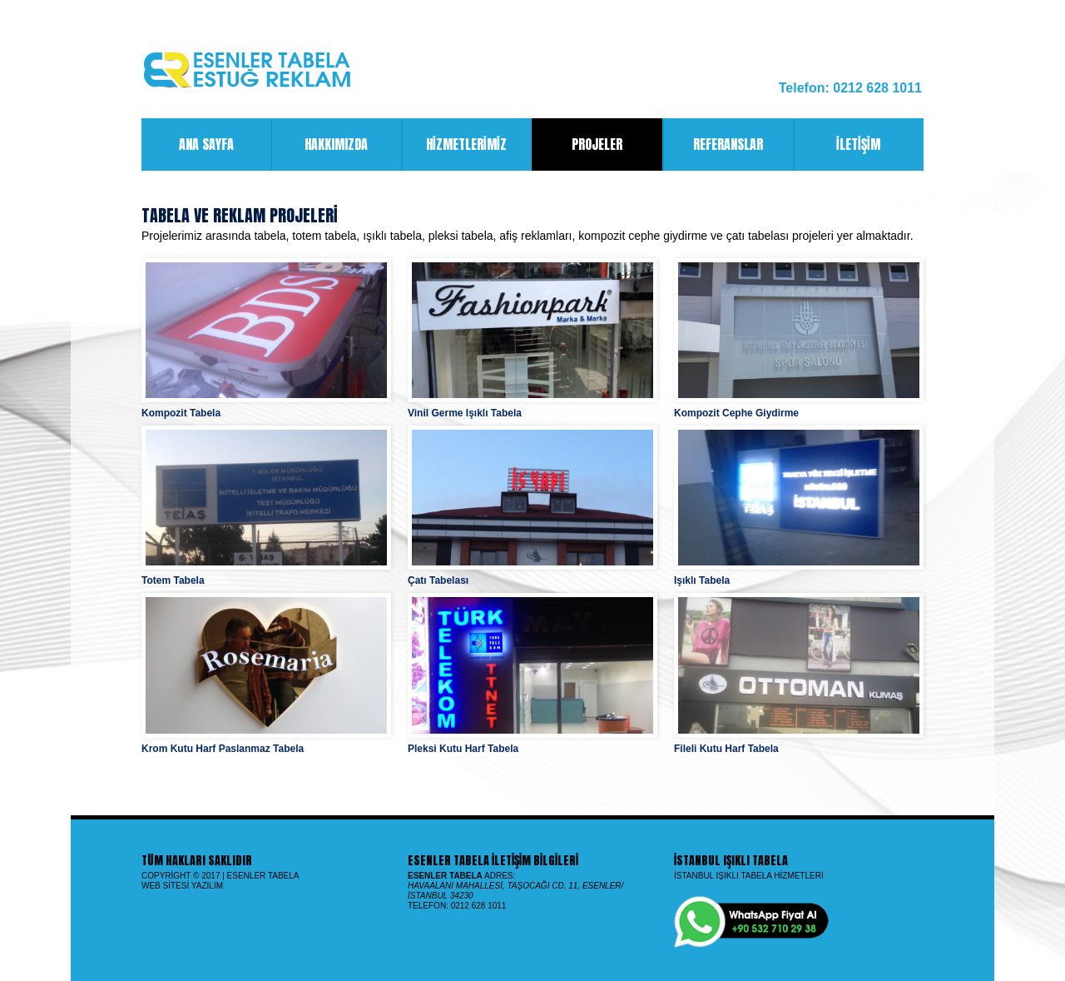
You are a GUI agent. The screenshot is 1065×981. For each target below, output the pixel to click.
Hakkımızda (319, 144)
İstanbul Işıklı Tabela (731, 860)
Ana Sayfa (187, 144)
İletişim (836, 144)
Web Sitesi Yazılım (182, 885)
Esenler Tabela (263, 875)
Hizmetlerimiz (454, 144)
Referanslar (712, 144)
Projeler (597, 144)
